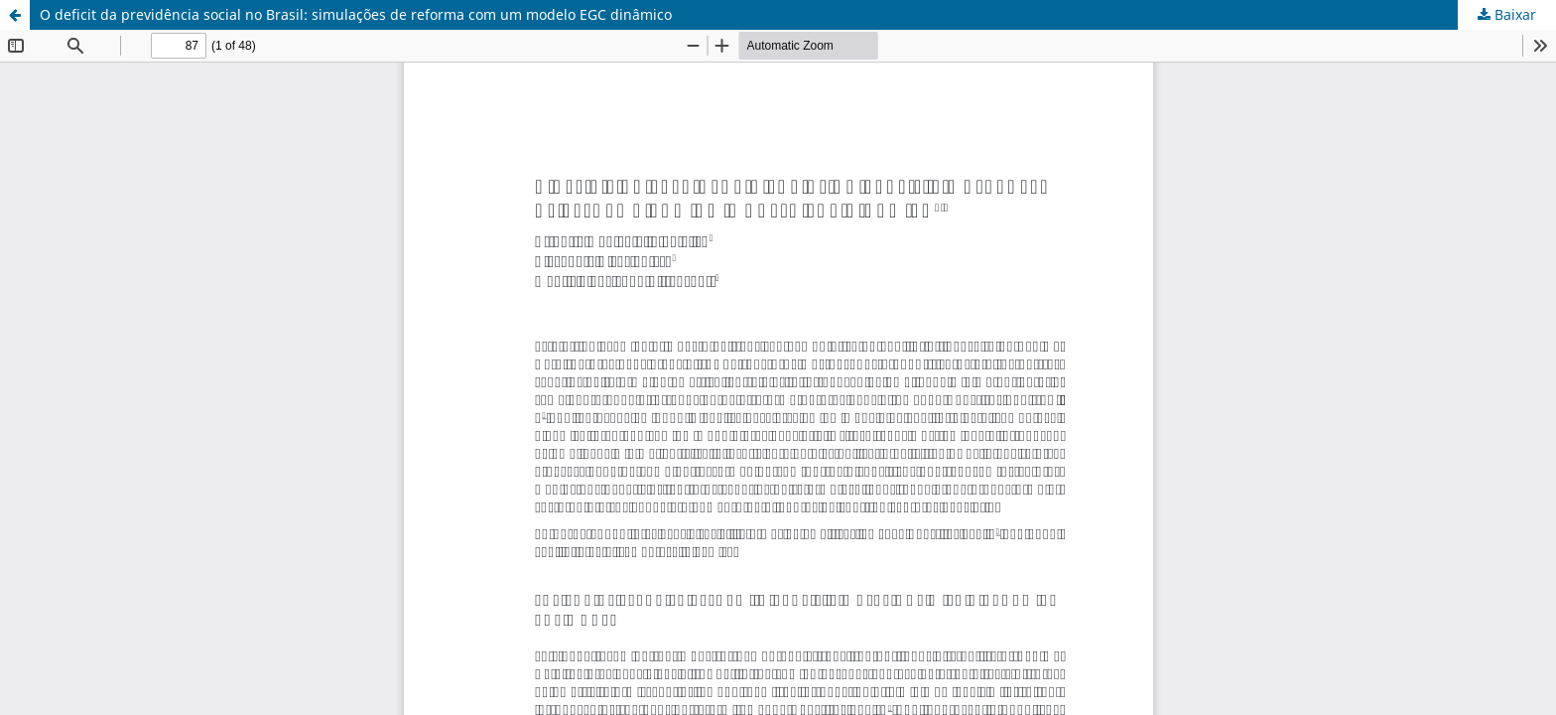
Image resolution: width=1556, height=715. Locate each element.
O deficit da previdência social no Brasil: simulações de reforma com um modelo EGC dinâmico (356, 14)
